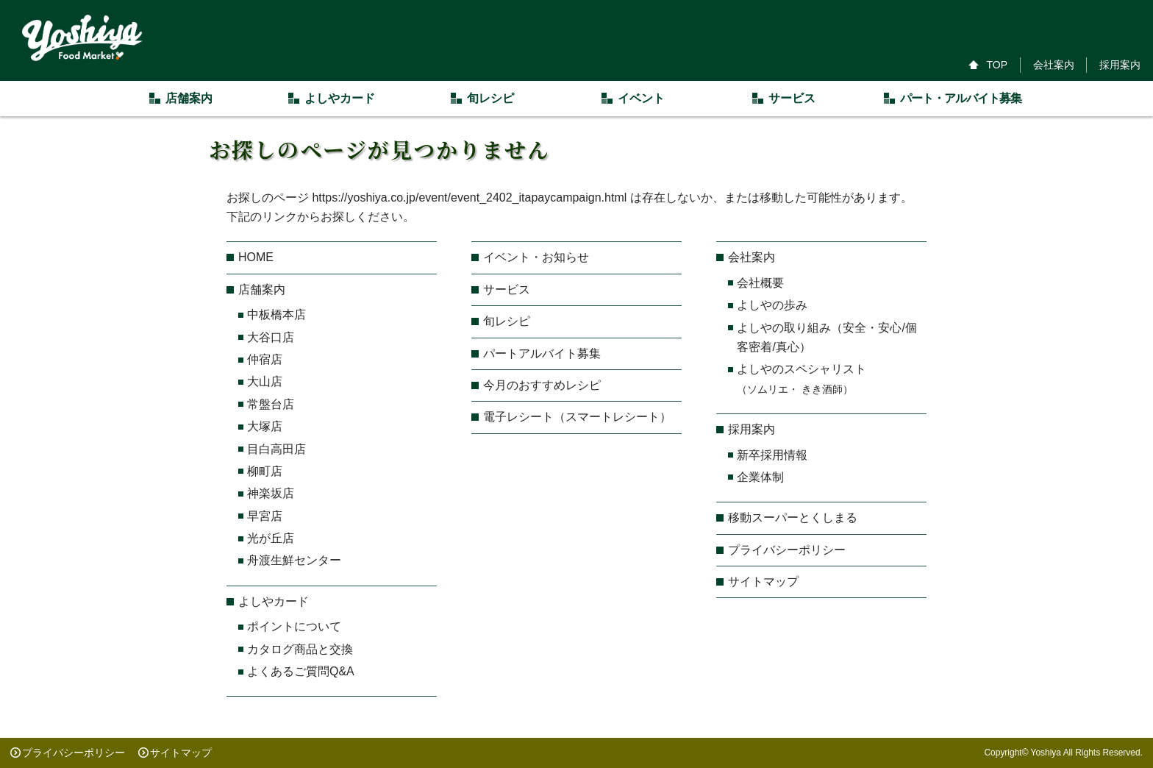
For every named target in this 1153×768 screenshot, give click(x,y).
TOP (996, 65)
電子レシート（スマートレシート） (577, 416)
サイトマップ (763, 581)
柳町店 (264, 471)
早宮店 (264, 516)
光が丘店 (270, 538)
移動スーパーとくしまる (792, 517)
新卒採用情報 (772, 455)
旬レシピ (506, 321)
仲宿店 (264, 359)
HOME (256, 257)
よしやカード (273, 601)
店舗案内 (261, 289)
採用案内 (1119, 65)
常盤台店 (270, 404)
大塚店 (264, 426)
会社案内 (1053, 65)
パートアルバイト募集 (542, 353)
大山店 (264, 381)
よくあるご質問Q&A (300, 671)
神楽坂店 (270, 493)
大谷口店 (270, 337)
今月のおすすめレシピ (542, 385)
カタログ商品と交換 (300, 649)
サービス (506, 289)
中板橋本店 (276, 314)
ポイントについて (294, 626)
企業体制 (760, 477)
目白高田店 (276, 449)
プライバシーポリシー (787, 550)
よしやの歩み (772, 305)
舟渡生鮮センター (294, 560)
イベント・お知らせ (536, 257)
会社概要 (760, 283)
